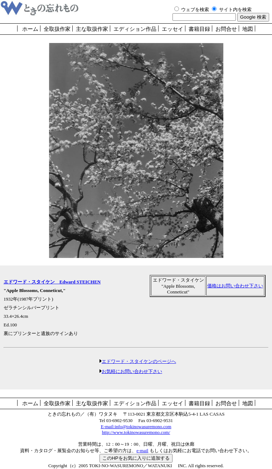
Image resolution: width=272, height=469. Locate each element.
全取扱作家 (57, 29)
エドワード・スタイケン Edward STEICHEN (52, 281)
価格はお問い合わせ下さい (235, 285)
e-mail (142, 450)
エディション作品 (134, 29)
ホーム (30, 29)
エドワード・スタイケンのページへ (139, 361)
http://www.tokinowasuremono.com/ (136, 432)
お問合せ (226, 29)
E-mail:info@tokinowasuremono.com (136, 426)
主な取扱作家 (92, 29)
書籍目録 (199, 29)
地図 (247, 29)
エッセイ (172, 29)
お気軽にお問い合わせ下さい (132, 371)
